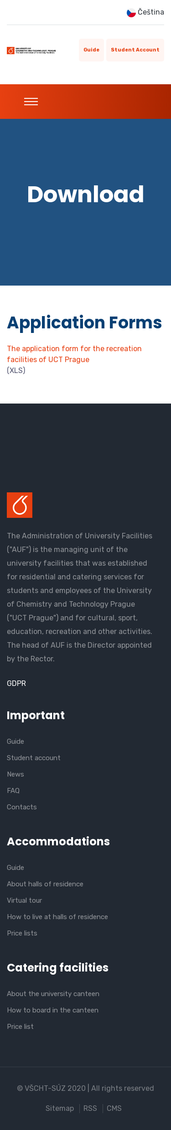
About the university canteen (53, 994)
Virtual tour (24, 900)
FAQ (13, 791)
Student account (135, 50)
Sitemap (60, 1108)
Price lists (22, 933)
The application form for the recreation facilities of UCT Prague (74, 354)
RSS (90, 1108)
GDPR (16, 683)
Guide (91, 50)
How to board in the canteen (52, 1010)
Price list (20, 1027)
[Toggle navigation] (31, 101)
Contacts (22, 807)
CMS (114, 1108)
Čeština (145, 12)
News (15, 774)
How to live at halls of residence (57, 917)
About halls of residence (45, 884)
